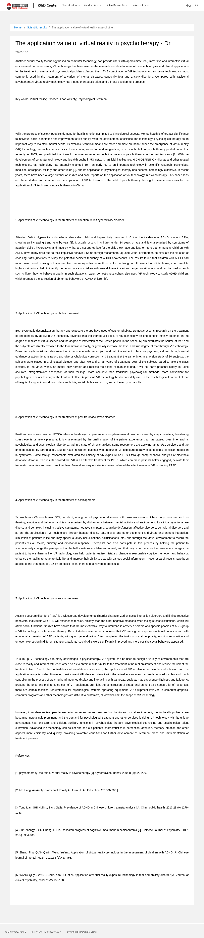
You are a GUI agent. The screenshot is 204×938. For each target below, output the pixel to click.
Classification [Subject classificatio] (69, 5)
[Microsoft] (18, 5)
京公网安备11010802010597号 (46, 931)
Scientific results (116, 5)
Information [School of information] (139, 5)
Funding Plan (91, 5)
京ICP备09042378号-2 (15, 931)
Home (18, 27)
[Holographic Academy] (47, 5)
